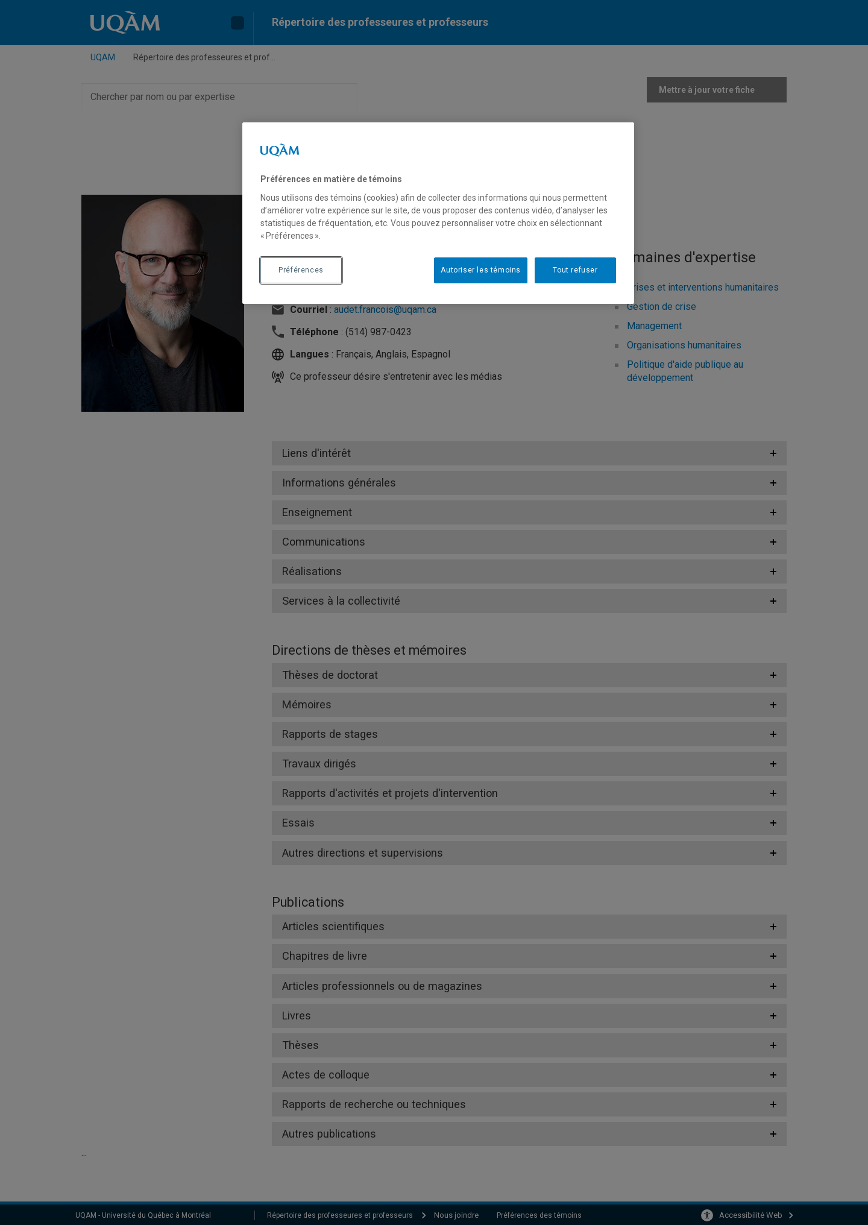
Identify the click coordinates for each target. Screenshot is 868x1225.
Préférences (301, 270)
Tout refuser (575, 270)
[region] (438, 212)
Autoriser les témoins (481, 270)
